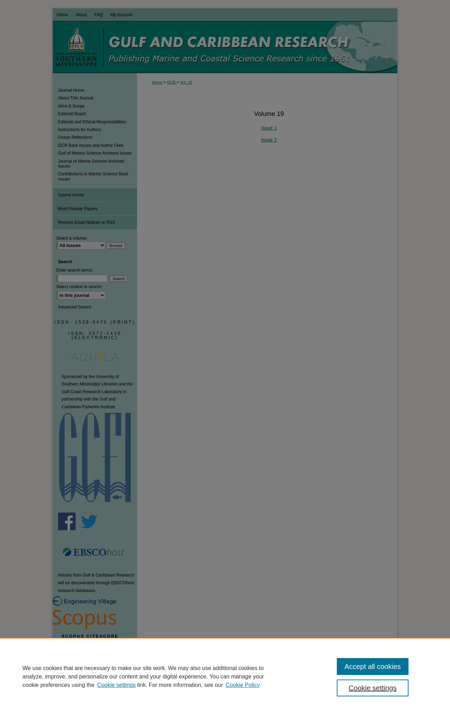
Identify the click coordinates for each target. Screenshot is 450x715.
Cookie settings (116, 685)
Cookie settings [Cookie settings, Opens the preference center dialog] (373, 688)
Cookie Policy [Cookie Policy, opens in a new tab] (243, 685)
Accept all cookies (373, 666)
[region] (225, 676)
